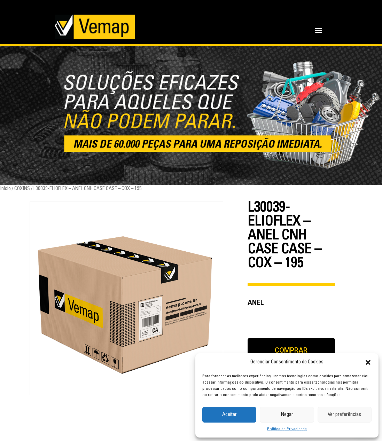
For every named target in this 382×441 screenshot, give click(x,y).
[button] (368, 362)
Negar (287, 414)
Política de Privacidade (287, 429)
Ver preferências (344, 414)
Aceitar (229, 414)
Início (5, 188)
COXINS (22, 188)
